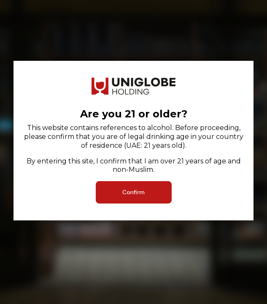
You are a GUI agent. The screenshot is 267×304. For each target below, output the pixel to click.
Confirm (133, 192)
